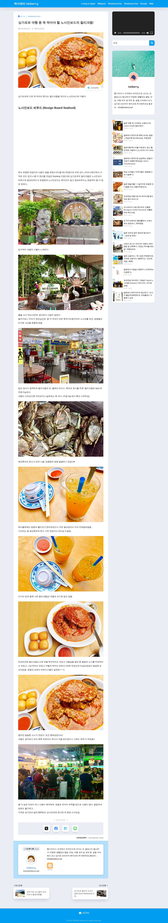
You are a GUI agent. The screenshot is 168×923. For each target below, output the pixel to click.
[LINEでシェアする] (75, 828)
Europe (143, 4)
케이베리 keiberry (26, 3)
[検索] (152, 43)
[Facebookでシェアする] (56, 828)
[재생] (115, 33)
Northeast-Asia (115, 4)
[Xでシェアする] (46, 828)
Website (49, 870)
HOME (84, 912)
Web (151, 4)
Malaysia (102, 4)
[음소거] (147, 33)
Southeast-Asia (131, 4)
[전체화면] (151, 33)
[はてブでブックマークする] (65, 828)
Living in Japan (88, 4)
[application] (133, 23)
